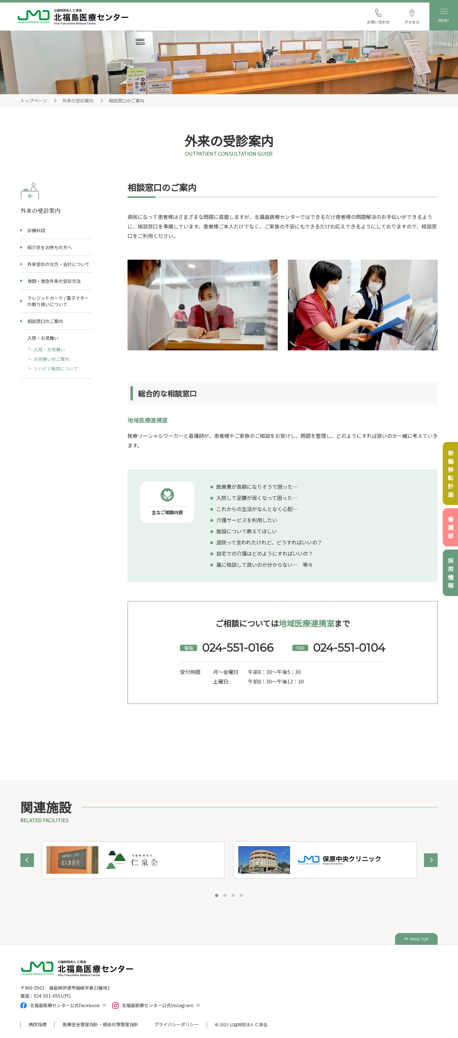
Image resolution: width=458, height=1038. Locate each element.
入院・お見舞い (49, 349)
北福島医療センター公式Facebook (65, 1005)
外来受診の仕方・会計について (58, 264)
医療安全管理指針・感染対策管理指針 (100, 1024)
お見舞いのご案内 (51, 359)
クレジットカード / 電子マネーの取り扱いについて (58, 301)
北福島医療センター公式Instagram (157, 1005)
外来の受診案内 (78, 100)
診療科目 (36, 230)
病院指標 (37, 1024)
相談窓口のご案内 (45, 321)
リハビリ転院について (56, 368)
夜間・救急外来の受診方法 (54, 281)
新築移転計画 (451, 475)
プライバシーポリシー (176, 1024)
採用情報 (451, 574)
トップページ (33, 100)
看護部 (451, 528)
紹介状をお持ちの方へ (49, 247)
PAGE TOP (419, 939)
